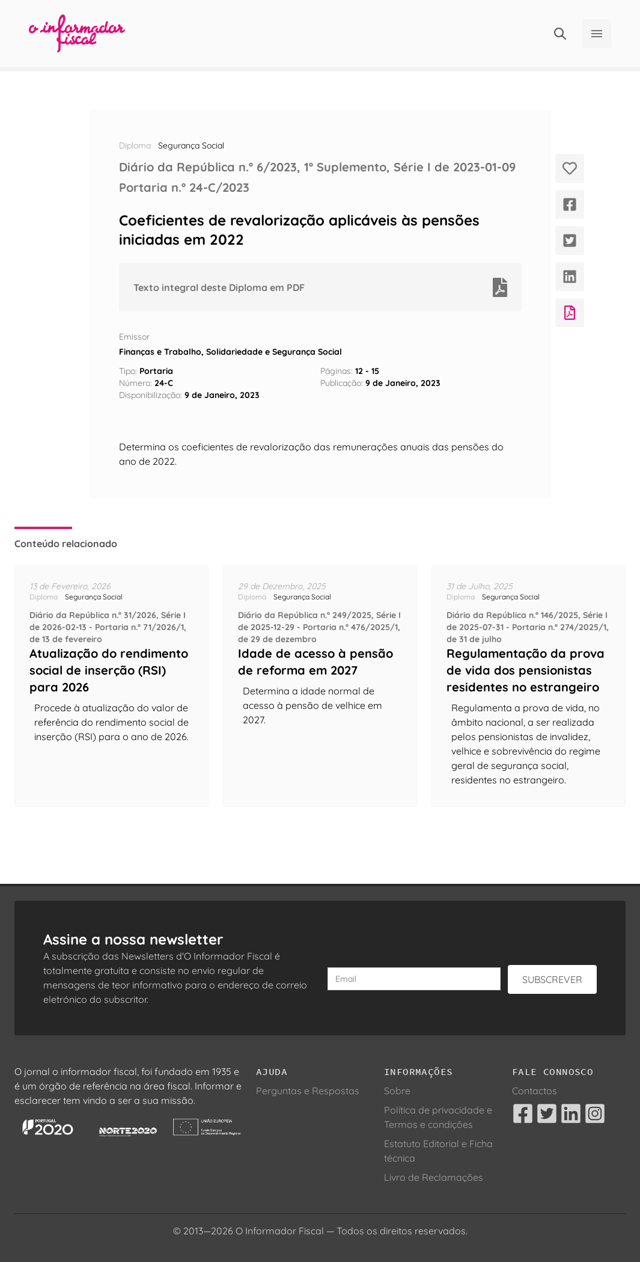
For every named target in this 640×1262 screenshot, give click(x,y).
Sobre (397, 1091)
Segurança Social (191, 145)
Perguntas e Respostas (307, 1091)
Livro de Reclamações (433, 1177)
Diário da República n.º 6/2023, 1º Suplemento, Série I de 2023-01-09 (317, 166)
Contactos (534, 1091)
